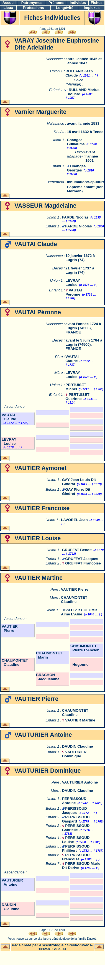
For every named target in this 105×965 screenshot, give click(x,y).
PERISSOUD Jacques (74, 810)
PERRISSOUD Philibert (76, 848)
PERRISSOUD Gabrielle (76, 828)
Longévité (64, 8)
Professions (33, 8)
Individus (78, 3)
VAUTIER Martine (80, 720)
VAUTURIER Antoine (80, 782)
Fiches (97, 3)
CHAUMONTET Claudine (74, 599)
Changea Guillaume (75, 142)
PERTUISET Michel (75, 387)
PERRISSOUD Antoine (74, 801)
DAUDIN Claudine (77, 746)
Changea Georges (76, 168)
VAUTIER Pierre (74, 589)
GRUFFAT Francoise (83, 563)
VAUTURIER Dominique (74, 754)
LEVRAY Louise (72, 282)
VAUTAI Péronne (73, 292)
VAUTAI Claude (72, 359)
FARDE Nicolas (75, 217)
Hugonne (79, 664)
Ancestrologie (51, 945)
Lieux (8, 8)
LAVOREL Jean (74, 520)
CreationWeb (78, 945)
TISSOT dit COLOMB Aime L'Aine (79, 612)
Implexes (91, 8)
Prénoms (56, 3)
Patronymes (31, 3)
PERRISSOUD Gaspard (76, 819)
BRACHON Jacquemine (47, 677)
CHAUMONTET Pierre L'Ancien (84, 648)
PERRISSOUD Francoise (76, 857)
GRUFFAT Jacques (81, 559)
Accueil (9, 3)
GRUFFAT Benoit (77, 550)
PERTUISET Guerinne (77, 396)
